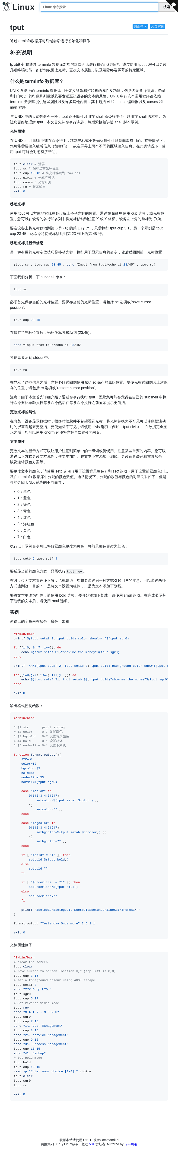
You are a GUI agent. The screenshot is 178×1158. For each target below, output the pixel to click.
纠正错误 (140, 26)
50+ (92, 1144)
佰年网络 (130, 1144)
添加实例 (157, 26)
